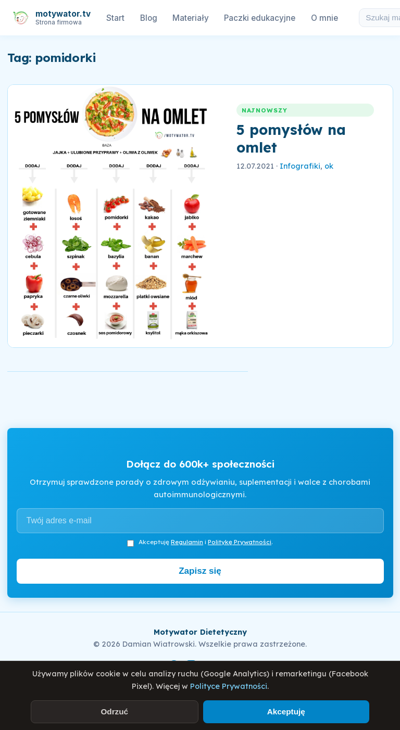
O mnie (324, 18)
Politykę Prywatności (239, 542)
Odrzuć (114, 711)
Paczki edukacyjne (259, 18)
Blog (148, 18)
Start (115, 18)
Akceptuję (286, 711)
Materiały (190, 18)
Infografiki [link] (300, 166)
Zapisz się (200, 571)
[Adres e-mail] (200, 520)
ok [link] (328, 166)
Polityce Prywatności (228, 686)
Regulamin (187, 542)
